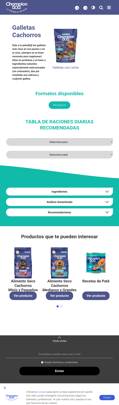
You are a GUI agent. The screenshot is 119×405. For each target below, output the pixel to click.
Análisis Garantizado (60, 202)
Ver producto (23, 296)
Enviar (59, 371)
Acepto (107, 397)
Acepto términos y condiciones (61, 362)
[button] (58, 306)
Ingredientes (59, 191)
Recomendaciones (59, 212)
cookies (42, 391)
